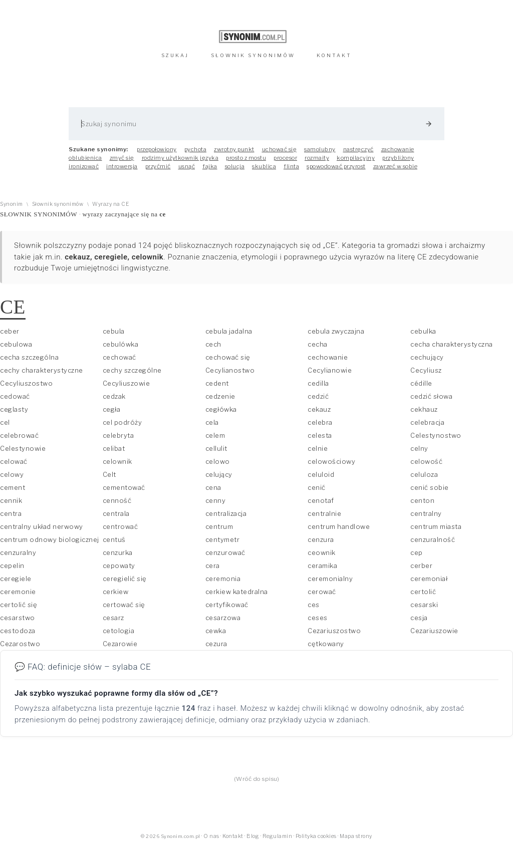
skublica (264, 166)
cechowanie (328, 357)
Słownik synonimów (58, 204)
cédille (421, 383)
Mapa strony (356, 836)
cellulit (216, 448)
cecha (318, 344)
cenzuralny (18, 552)
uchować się (279, 149)
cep (416, 552)
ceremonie (18, 592)
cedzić (318, 396)
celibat (114, 448)
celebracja (427, 422)
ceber (10, 331)
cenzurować (225, 552)
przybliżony (398, 157)
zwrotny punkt (234, 149)
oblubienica (85, 157)
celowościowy (331, 461)
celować (14, 461)
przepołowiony (157, 149)
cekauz (319, 409)
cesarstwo (17, 618)
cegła (112, 409)
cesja (419, 618)
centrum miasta (435, 526)
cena (213, 487)
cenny (215, 500)
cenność (117, 500)
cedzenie (220, 396)
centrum (219, 526)
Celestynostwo (435, 435)
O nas (211, 836)
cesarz (113, 618)
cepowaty (119, 565)
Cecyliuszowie (126, 383)
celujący (218, 474)
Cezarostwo (20, 644)
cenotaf (321, 500)
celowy (12, 474)
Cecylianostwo (230, 370)
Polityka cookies (316, 836)
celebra (320, 422)
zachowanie (397, 149)
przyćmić (158, 166)
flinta (291, 166)
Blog (252, 836)
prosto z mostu (246, 157)
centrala (116, 513)
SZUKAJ (175, 55)
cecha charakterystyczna (451, 344)
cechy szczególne (132, 370)
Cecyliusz (426, 370)
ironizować (84, 166)
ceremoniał (428, 579)
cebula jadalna (228, 331)
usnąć (186, 166)
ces (314, 605)
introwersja (122, 166)
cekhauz (424, 409)
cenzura (321, 539)
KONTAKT (334, 55)
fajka (209, 166)
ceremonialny (330, 579)
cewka (215, 631)
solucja (235, 166)
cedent (217, 383)
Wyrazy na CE (110, 204)
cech (213, 344)
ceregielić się (125, 579)
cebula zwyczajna (336, 331)
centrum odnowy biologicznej (49, 539)
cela (212, 422)
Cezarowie (120, 644)
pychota (195, 149)
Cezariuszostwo (334, 631)
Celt (109, 474)
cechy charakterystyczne (41, 370)
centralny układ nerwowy (41, 526)
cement (12, 487)
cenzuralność (432, 539)
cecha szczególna (29, 357)
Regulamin (278, 836)
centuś (114, 539)
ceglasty (14, 409)
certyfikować (226, 605)
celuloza (424, 474)
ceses (318, 618)
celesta (320, 435)
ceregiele (16, 579)
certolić (423, 592)
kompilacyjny (356, 157)
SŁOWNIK (253, 55)
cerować (322, 592)
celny (419, 448)
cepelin (12, 565)
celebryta (118, 435)
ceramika (322, 565)
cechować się (227, 357)
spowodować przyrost (336, 166)
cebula (114, 331)
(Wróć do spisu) (257, 778)
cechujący (427, 357)
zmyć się (122, 157)
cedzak (114, 396)
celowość (426, 461)
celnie (318, 448)
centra (11, 513)
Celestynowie (23, 448)
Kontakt (232, 836)
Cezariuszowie (434, 631)
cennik (11, 500)
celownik (117, 461)
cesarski (424, 605)
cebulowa (16, 344)
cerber (421, 565)
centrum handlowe (339, 526)
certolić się (18, 605)
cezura (216, 644)
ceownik (322, 552)
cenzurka (118, 552)
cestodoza (18, 631)
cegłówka (221, 409)
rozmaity (317, 157)
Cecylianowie (330, 370)
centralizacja (226, 513)
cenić (317, 487)
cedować (15, 396)
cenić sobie (429, 487)
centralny (426, 513)
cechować (119, 357)
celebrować (19, 435)
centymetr (222, 539)
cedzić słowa (431, 396)
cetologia (119, 631)
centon (422, 500)
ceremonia (223, 579)
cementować (124, 487)
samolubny (320, 149)
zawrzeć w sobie (395, 166)
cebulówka (121, 344)
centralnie (324, 513)
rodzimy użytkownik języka (180, 157)
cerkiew (116, 592)
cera (212, 565)
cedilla (318, 383)
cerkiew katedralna (236, 592)
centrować (120, 526)
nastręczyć (358, 149)
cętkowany (326, 644)
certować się (124, 605)
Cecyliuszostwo (26, 383)
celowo (217, 461)
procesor (285, 157)
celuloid (321, 474)
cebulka (423, 331)
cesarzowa (223, 618)
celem (215, 435)
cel (5, 422)
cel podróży (122, 422)
